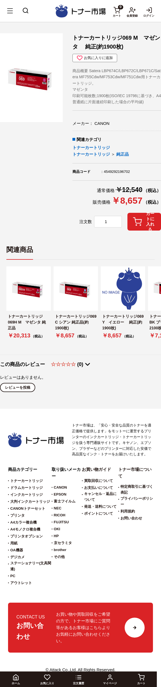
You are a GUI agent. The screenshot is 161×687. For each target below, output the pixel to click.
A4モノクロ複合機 (25, 529)
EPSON (60, 494)
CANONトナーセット (27, 508)
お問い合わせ (131, 518)
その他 (59, 557)
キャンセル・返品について (100, 497)
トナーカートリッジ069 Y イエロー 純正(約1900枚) (123, 322)
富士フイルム (65, 501)
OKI (57, 529)
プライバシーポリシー (136, 501)
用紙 (13, 543)
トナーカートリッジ (91, 147)
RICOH (60, 515)
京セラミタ (63, 543)
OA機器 (16, 550)
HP (56, 536)
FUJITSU (61, 522)
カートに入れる (143, 222)
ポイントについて (98, 513)
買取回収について (98, 481)
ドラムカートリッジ (26, 488)
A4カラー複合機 (23, 522)
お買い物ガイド (96, 469)
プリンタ (17, 515)
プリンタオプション (26, 536)
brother (60, 550)
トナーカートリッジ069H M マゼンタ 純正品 (27, 322)
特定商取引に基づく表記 (136, 489)
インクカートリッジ (26, 494)
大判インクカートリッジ (30, 501)
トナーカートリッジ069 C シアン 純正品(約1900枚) (75, 322)
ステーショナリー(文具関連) (30, 566)
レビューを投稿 (17, 387)
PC (12, 576)
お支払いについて (98, 488)
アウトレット (21, 583)
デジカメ (17, 557)
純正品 (122, 154)
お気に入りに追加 (95, 58)
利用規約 (127, 511)
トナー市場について (135, 472)
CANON (60, 487)
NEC (57, 508)
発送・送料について (100, 506)
